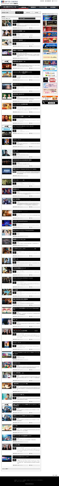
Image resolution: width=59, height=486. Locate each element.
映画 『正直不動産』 (16, 199)
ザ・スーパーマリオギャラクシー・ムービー (21, 456)
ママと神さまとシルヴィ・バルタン (19, 248)
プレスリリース (20, 480)
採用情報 (24, 480)
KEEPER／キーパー (16, 84)
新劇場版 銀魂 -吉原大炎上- (18, 61)
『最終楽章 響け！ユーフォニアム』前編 (20, 383)
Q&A (18, 481)
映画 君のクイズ (16, 189)
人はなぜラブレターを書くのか (18, 394)
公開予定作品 (28, 12)
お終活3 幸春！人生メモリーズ (18, 94)
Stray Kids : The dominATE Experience (20, 221)
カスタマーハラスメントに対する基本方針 (36, 480)
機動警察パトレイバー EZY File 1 (19, 239)
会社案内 (15, 480)
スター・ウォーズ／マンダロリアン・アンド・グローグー (23, 126)
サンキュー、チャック (17, 342)
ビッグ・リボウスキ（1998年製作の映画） (20, 104)
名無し (14, 150)
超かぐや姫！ (15, 425)
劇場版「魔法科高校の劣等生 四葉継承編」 (20, 299)
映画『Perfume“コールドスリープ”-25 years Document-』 (23, 230)
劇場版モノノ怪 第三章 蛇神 (18, 50)
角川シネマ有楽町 (22, 481)
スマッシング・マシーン (17, 211)
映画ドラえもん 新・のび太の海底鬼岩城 (20, 435)
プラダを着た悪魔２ (16, 444)
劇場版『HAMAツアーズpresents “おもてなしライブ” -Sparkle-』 (25, 169)
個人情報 (28, 480)
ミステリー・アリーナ (17, 139)
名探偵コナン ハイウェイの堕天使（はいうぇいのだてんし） (24, 415)
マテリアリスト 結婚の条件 (18, 40)
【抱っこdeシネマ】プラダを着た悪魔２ (20, 330)
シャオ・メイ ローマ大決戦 (18, 116)
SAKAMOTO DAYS (16, 362)
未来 (14, 319)
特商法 (15, 481)
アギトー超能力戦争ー (17, 372)
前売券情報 (36, 12)
